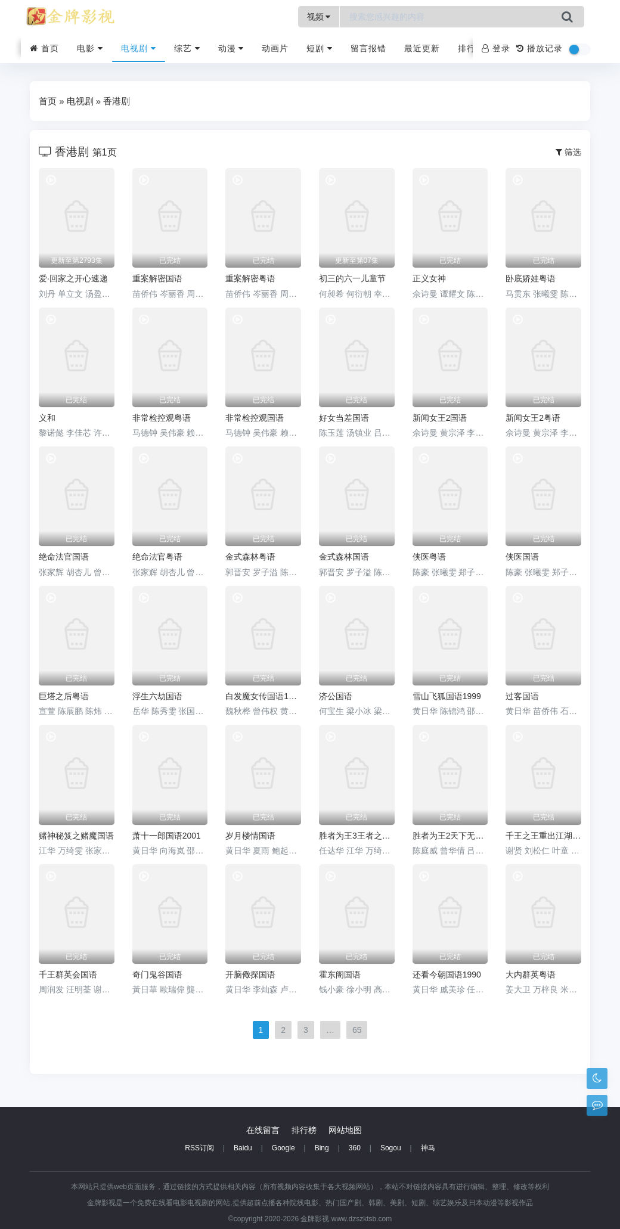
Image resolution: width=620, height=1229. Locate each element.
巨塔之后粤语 (64, 696)
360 (355, 1148)
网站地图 (345, 1130)
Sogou (390, 1148)
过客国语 (522, 696)
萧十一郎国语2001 (166, 835)
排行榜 (471, 48)
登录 (496, 48)
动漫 (231, 48)
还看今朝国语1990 (447, 974)
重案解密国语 (157, 278)
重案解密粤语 (250, 278)
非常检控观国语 (254, 418)
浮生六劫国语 (157, 696)
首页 (44, 48)
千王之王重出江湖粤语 (543, 835)
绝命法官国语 (64, 556)
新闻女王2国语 (440, 418)
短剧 (319, 48)
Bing (322, 1148)
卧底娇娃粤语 (531, 278)
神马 (428, 1148)
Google (283, 1148)
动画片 (275, 48)
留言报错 (368, 48)
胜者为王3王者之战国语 (357, 835)
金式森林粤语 (250, 556)
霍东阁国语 (340, 974)
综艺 (187, 48)
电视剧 (138, 48)
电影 (90, 48)
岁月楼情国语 (250, 835)
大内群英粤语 (531, 974)
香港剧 (116, 101)
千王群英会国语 (68, 974)
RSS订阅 (199, 1148)
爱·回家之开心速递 (73, 278)
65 (357, 1030)
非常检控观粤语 (161, 418)
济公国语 (335, 696)
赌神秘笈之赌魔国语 (76, 835)
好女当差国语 (344, 418)
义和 (47, 418)
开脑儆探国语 (250, 974)
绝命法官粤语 (157, 556)
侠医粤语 (429, 556)
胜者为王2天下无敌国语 (450, 835)
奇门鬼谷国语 (157, 974)
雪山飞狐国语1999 (447, 696)
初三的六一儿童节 (352, 278)
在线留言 (263, 1130)
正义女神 (429, 278)
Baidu (243, 1148)
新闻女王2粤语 (533, 418)
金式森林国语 (344, 556)
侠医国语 (522, 556)
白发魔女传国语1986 (263, 696)
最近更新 (422, 48)
